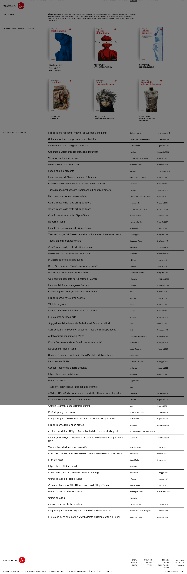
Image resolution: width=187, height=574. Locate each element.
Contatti (55, 6)
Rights (64, 6)
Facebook (180, 560)
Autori (161, 6)
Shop (134, 6)
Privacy (165, 560)
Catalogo (152, 6)
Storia (134, 560)
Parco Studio (178, 571)
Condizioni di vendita (163, 566)
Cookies (165, 562)
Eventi (168, 6)
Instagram (179, 562)
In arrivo (142, 6)
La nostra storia (42, 6)
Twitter (180, 565)
